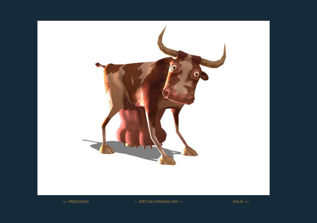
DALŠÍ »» (241, 201)
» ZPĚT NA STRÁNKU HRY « (158, 201)
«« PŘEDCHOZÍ (76, 201)
